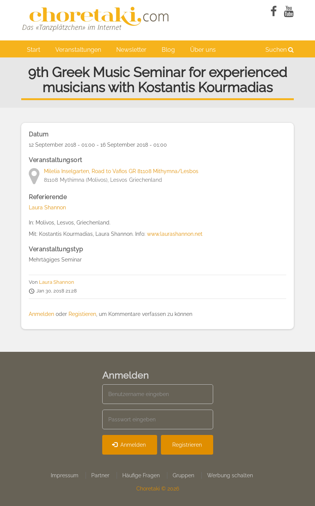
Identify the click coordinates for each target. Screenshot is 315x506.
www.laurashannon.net (175, 234)
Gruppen (183, 475)
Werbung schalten (230, 475)
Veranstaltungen (78, 49)
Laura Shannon (47, 207)
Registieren (82, 314)
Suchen (279, 49)
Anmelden (41, 314)
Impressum (64, 475)
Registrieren (187, 445)
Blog (168, 49)
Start (33, 49)
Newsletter (131, 49)
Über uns (203, 49)
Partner (100, 475)
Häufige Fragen (141, 475)
